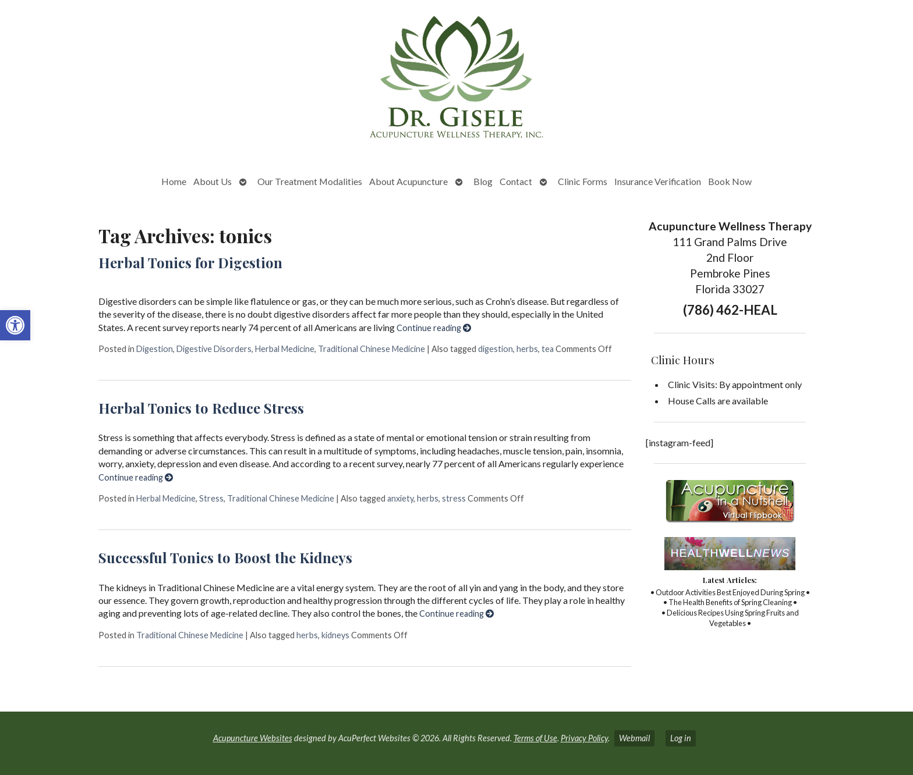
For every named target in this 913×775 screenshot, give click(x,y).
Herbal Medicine (284, 349)
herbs (527, 349)
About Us (212, 181)
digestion (495, 349)
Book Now (730, 181)
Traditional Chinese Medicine (371, 349)
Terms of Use (535, 738)
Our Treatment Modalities (309, 181)
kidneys (335, 635)
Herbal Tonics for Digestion (190, 262)
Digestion (154, 349)
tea (548, 349)
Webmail (634, 738)
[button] (15, 325)
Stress (211, 498)
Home (173, 181)
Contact (516, 181)
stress (454, 498)
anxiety (400, 498)
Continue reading (434, 328)
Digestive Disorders (214, 349)
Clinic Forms (582, 181)
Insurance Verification (657, 181)
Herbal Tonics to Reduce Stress (201, 408)
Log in (680, 738)
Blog (483, 181)
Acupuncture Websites (252, 738)
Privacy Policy (584, 738)
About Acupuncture (408, 181)
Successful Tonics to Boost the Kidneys (225, 557)
